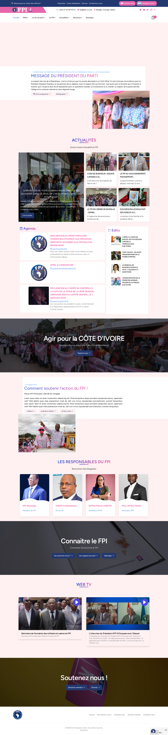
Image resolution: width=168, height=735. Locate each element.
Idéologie (109, 555)
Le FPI (52, 18)
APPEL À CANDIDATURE (62, 265)
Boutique (89, 18)
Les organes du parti (88, 555)
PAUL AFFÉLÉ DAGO (131, 506)
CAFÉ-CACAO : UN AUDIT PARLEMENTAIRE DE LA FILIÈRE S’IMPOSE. (131, 254)
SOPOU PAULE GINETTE (100, 506)
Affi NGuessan (29, 506)
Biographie (61, 94)
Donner (85, 3)
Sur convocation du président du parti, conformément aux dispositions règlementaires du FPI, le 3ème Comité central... (72, 306)
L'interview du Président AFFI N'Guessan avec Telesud (114, 633)
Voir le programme (41, 94)
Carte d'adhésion (73, 3)
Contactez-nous (95, 3)
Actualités (64, 18)
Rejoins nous (84, 353)
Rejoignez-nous (146, 3)
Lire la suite (27, 215)
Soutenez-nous (127, 3)
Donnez (95, 687)
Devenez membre (76, 687)
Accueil (16, 18)
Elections (77, 18)
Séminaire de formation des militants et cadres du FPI (46, 633)
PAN (25, 18)
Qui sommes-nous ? (63, 555)
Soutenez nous (119, 715)
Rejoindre (61, 3)
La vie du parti (38, 18)
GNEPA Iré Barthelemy (66, 506)
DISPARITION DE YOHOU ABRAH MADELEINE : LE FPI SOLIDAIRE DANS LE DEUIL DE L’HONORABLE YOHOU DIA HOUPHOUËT (51, 193)
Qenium (85, 730)
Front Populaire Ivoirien (79, 728)
